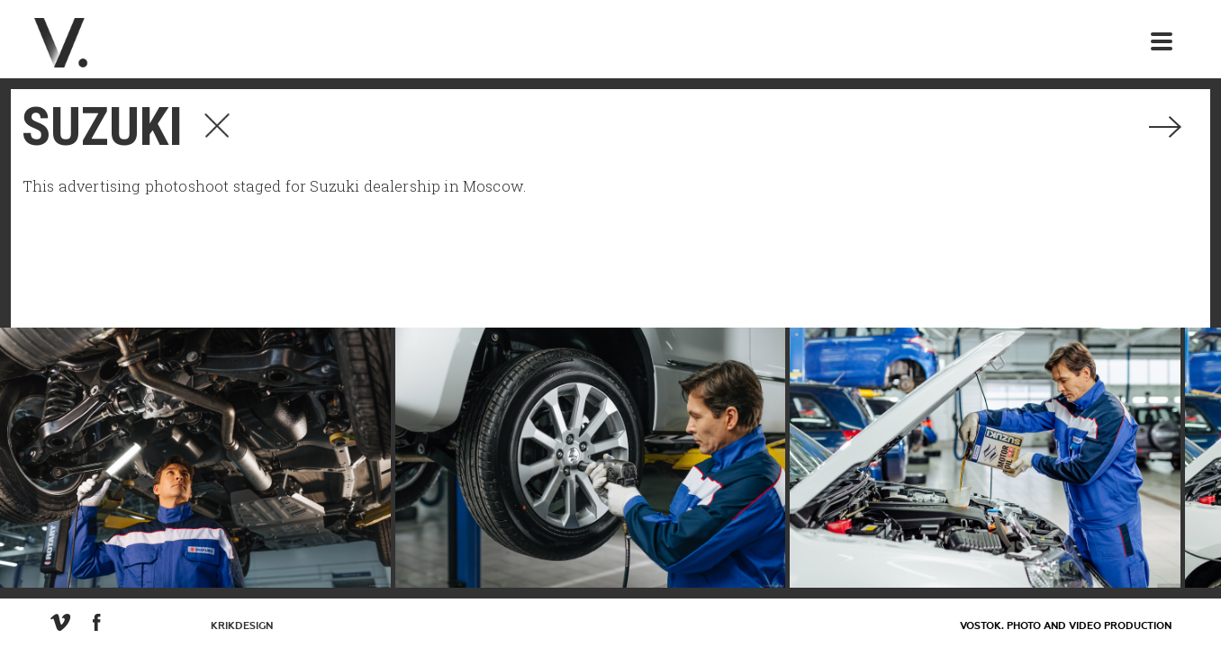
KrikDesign (242, 626)
